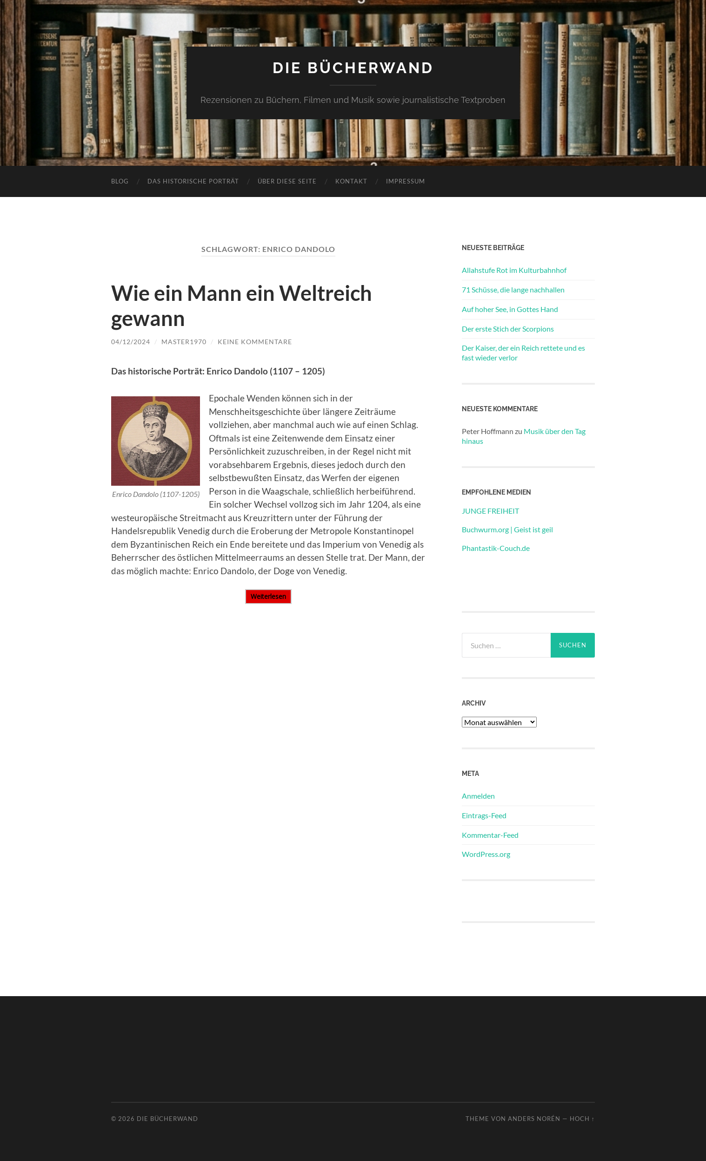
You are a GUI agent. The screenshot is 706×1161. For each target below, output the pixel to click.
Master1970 (183, 342)
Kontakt (351, 181)
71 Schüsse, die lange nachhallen (513, 289)
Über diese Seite (287, 181)
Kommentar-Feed (490, 834)
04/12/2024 (130, 342)
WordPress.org (486, 853)
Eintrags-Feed (484, 815)
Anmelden (478, 795)
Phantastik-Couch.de (496, 547)
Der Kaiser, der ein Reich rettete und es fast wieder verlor (523, 352)
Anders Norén (534, 1118)
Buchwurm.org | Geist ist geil (507, 529)
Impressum (405, 181)
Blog (120, 181)
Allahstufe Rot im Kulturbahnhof (514, 269)
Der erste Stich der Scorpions (508, 328)
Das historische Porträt (193, 181)
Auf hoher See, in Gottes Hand (510, 309)
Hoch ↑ (582, 1118)
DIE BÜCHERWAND (353, 67)
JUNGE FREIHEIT (490, 510)
